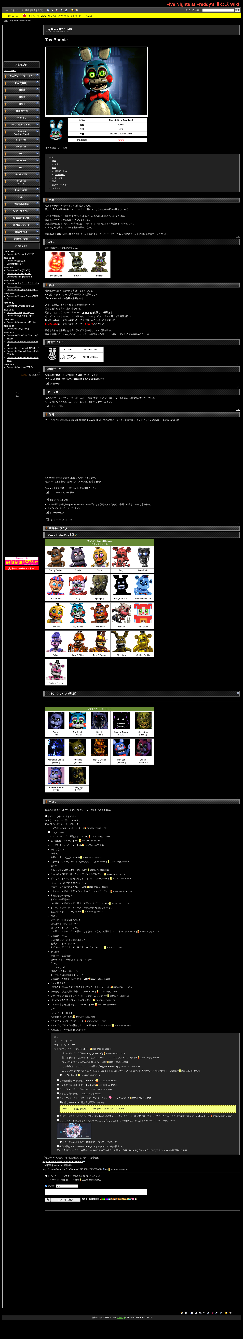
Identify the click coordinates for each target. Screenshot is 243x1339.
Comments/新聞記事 (16, 261)
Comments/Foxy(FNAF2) (18, 270)
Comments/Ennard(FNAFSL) (20, 306)
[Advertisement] (22, 43)
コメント (56, 188)
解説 (54, 167)
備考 (54, 181)
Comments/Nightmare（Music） (22, 322)
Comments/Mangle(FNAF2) (19, 277)
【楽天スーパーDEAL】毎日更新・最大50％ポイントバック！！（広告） (60, 16)
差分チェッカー (13, 16)
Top (6, 20)
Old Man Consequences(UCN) (21, 312)
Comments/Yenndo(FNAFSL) (20, 254)
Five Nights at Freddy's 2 (121, 120)
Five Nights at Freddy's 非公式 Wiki (202, 4)
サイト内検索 (192, 10)
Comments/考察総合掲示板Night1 (22, 289)
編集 (27, 10)
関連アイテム (61, 171)
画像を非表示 (105, 810)
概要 (54, 160)
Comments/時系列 (15, 264)
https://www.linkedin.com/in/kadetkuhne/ (64, 1161)
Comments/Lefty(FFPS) (18, 329)
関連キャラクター (60, 185)
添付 (39, 10)
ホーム (9, 10)
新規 (33, 10)
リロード (18, 10)
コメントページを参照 (88, 810)
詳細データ (60, 174)
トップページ (10, 70)
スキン (58, 164)
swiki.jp (121, 1317)
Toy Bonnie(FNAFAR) (59, 29)
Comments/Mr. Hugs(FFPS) (20, 367)
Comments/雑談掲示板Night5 (20, 316)
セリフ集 (59, 178)
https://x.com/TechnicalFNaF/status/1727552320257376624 (73, 1169)
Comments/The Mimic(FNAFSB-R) (23, 348)
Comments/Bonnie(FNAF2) (19, 273)
